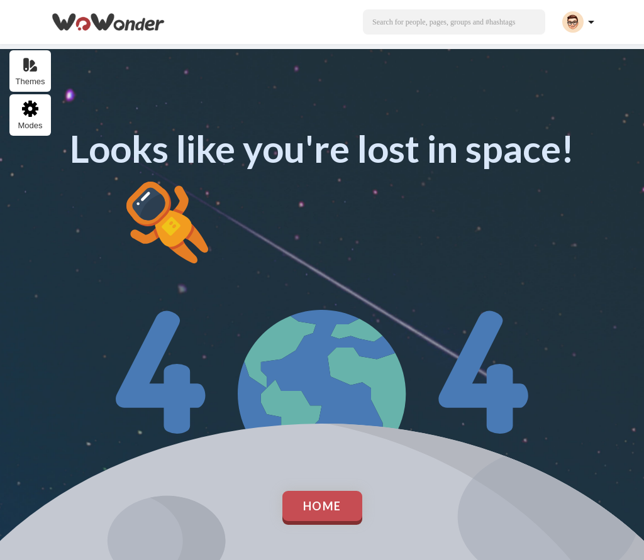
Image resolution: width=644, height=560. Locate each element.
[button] (454, 22)
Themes (30, 71)
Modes (30, 115)
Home (322, 506)
